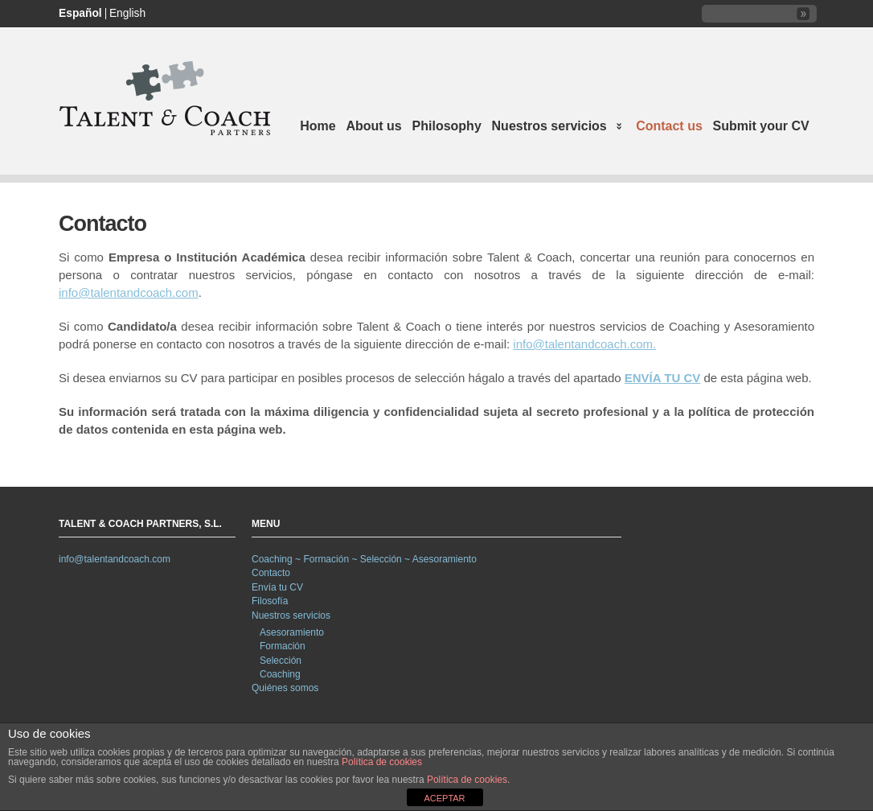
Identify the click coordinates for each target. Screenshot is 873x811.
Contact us (669, 126)
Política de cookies (382, 762)
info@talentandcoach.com (129, 292)
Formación (282, 646)
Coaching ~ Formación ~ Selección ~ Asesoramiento (364, 559)
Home (317, 126)
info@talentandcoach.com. (584, 344)
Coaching (280, 674)
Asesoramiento (292, 632)
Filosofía (270, 601)
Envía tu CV (277, 587)
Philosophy (447, 126)
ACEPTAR (444, 798)
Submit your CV (761, 126)
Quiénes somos (285, 688)
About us (373, 126)
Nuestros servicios (554, 127)
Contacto (271, 572)
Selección (280, 660)
